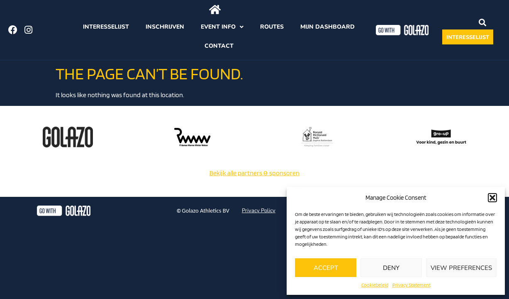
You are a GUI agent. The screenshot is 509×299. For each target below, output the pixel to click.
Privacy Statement (411, 285)
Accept (326, 268)
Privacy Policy (258, 210)
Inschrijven (165, 27)
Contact (219, 46)
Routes (272, 27)
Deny (391, 268)
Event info (222, 27)
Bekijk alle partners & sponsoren (254, 173)
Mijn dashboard (327, 27)
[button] (492, 198)
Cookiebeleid (374, 285)
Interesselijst (106, 27)
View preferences (461, 268)
